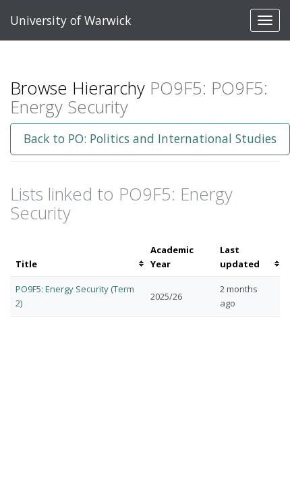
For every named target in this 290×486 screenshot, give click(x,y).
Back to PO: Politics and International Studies (150, 138)
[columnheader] (77, 257)
